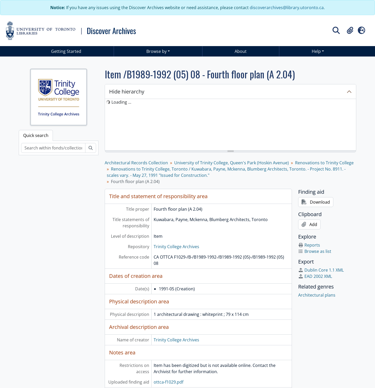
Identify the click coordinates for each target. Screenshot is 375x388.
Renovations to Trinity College (324, 163)
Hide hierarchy (126, 91)
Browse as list (314, 251)
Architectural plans (316, 295)
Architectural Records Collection (136, 163)
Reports (309, 245)
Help (316, 51)
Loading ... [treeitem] (121, 102)
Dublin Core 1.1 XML (321, 270)
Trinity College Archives (176, 246)
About (241, 51)
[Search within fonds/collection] (53, 148)
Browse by (156, 51)
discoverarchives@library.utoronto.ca (287, 7)
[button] (350, 30)
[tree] (230, 125)
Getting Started (66, 51)
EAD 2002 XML (315, 276)
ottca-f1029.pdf (168, 382)
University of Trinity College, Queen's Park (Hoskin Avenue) (231, 163)
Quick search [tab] (35, 135)
